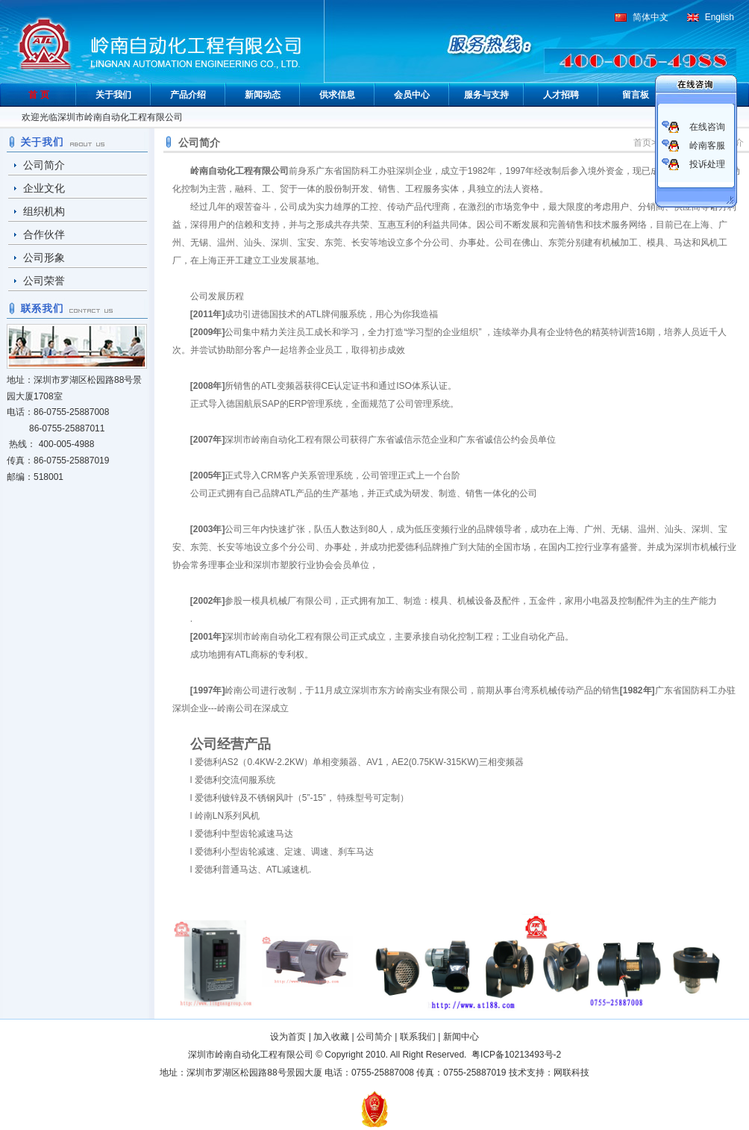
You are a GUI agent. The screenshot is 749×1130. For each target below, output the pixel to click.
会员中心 (412, 95)
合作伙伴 (44, 234)
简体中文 (650, 17)
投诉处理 (707, 164)
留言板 (635, 95)
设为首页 (288, 1036)
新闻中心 (461, 1036)
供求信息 (337, 95)
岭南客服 (707, 145)
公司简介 (44, 165)
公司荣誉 (44, 281)
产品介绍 (188, 95)
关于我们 (113, 95)
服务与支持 (486, 95)
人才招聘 (561, 95)
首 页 (38, 95)
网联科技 (571, 1072)
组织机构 (44, 211)
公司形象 (44, 257)
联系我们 (418, 1036)
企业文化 (44, 188)
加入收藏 (331, 1036)
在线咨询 (707, 127)
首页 (642, 142)
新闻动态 (263, 95)
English (719, 17)
